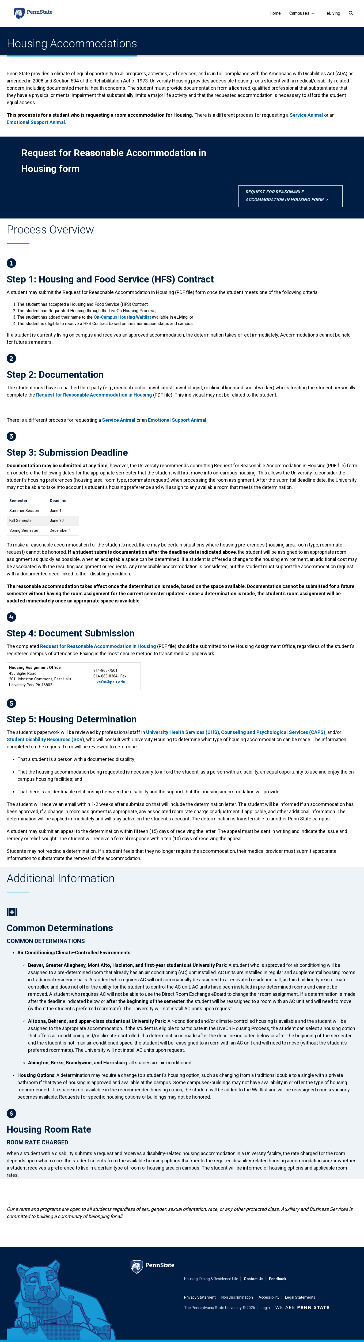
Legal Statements (300, 1297)
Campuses (300, 19)
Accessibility (269, 1297)
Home (275, 13)
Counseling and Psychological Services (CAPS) (273, 732)
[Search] (350, 13)
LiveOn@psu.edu (109, 682)
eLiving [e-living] (333, 13)
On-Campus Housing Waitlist (122, 317)
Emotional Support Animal (36, 122)
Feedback (277, 1279)
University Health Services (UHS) (182, 732)
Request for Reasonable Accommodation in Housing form (284, 195)
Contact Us (253, 1279)
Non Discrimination (237, 1297)
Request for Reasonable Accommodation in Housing (94, 395)
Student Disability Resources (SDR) (45, 739)
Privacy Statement (200, 1297)
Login (265, 1308)
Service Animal (306, 115)
